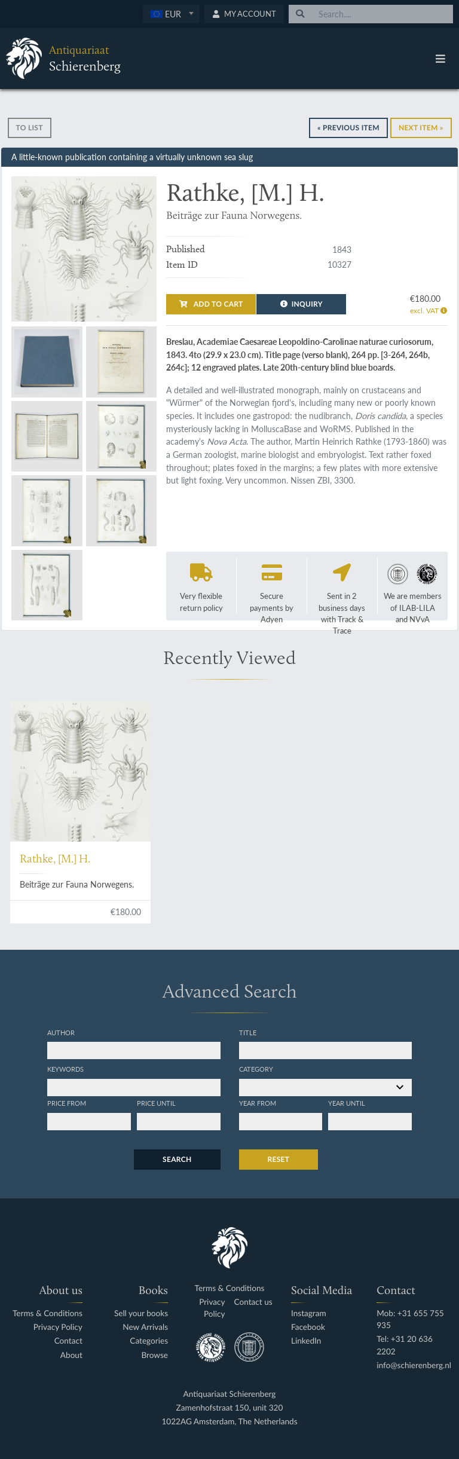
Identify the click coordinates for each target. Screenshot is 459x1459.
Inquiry (301, 304)
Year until (346, 1103)
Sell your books (141, 1313)
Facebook (308, 1327)
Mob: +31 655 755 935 (410, 1319)
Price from (66, 1103)
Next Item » (421, 128)
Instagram (308, 1313)
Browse (154, 1355)
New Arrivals (145, 1327)
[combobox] (171, 14)
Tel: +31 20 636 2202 (405, 1345)
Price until (156, 1103)
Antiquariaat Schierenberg (229, 1394)
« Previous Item (348, 128)
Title (247, 1032)
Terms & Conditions (47, 1313)
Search (177, 1159)
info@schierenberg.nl (414, 1365)
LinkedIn (306, 1341)
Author (61, 1032)
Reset (279, 1159)
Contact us (253, 1302)
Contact (68, 1341)
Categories (149, 1341)
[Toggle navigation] (440, 58)
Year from (257, 1103)
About (71, 1355)
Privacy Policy (57, 1327)
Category (256, 1068)
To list (29, 128)
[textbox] (171, 14)
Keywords (65, 1068)
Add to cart (211, 304)
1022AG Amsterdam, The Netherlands (229, 1421)
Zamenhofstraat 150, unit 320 (229, 1408)
